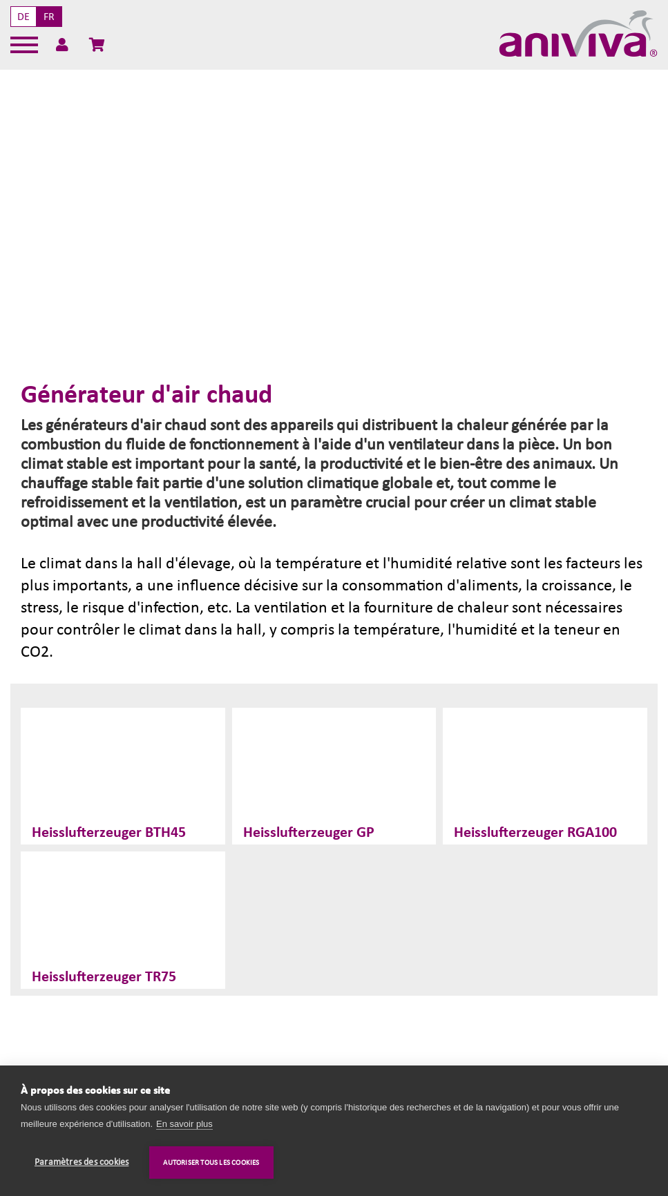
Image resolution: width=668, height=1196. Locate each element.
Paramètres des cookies (81, 1162)
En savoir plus (184, 1124)
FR (49, 16)
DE (23, 16)
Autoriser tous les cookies (211, 1162)
